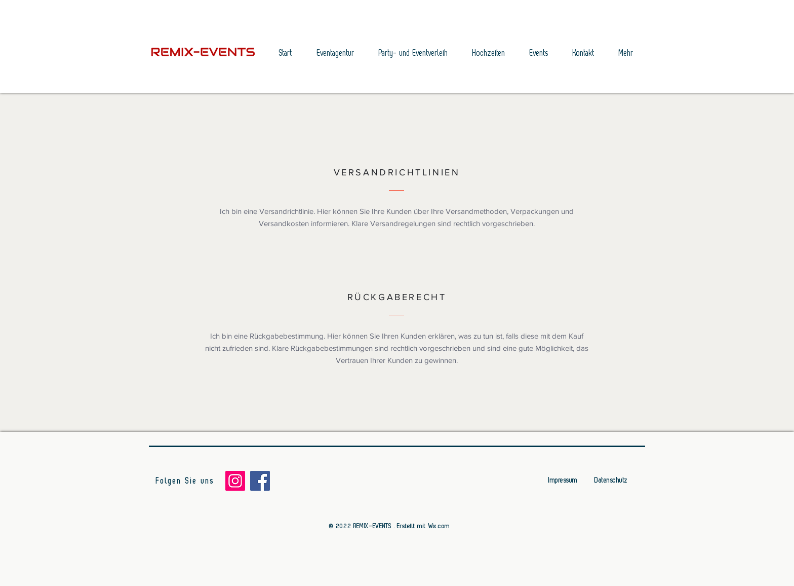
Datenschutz (610, 480)
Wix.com (439, 526)
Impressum (563, 480)
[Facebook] (260, 481)
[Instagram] (235, 481)
